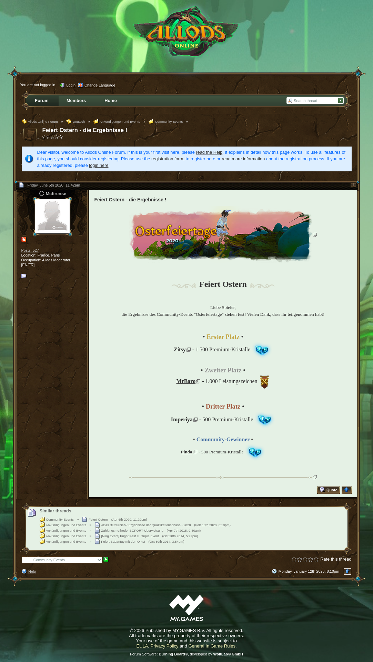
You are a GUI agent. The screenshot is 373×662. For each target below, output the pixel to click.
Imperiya (182, 419)
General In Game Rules (211, 646)
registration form (167, 158)
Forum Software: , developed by (186, 654)
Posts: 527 (30, 250)
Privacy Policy (165, 646)
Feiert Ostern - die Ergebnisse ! (85, 130)
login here (98, 165)
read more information (243, 158)
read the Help (209, 152)
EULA (142, 646)
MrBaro (185, 381)
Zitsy (180, 349)
